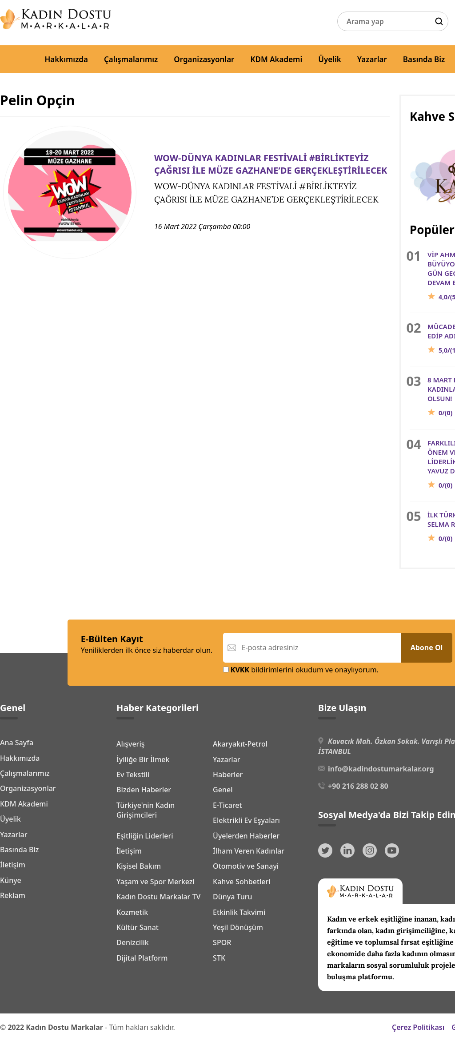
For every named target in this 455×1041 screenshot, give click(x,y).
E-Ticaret (227, 805)
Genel (222, 790)
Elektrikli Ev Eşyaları (246, 820)
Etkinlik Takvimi (239, 912)
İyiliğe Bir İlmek (142, 759)
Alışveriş (130, 744)
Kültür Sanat (137, 927)
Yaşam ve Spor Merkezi (155, 881)
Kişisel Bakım (138, 866)
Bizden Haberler (143, 790)
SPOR (222, 942)
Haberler (228, 774)
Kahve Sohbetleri (242, 881)
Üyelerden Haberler (246, 836)
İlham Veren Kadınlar (248, 851)
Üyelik (329, 59)
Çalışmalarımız (131, 59)
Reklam (12, 895)
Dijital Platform (142, 958)
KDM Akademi (277, 59)
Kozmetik (132, 912)
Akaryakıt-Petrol (240, 744)
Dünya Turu (232, 897)
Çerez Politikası (418, 1027)
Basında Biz (424, 59)
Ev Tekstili (132, 774)
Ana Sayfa (16, 742)
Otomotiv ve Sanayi (246, 866)
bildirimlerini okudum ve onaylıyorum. (301, 670)
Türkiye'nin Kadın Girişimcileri (145, 810)
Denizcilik (132, 942)
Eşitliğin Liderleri (144, 836)
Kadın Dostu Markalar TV (158, 897)
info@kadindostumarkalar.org (381, 769)
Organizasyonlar (204, 59)
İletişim (12, 865)
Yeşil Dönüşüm (238, 927)
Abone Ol (427, 647)
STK (219, 958)
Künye (10, 880)
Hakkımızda (66, 59)
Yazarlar (372, 59)
